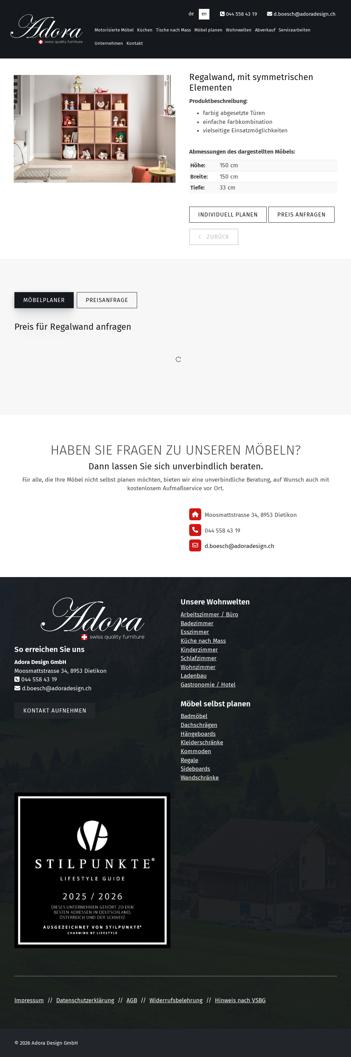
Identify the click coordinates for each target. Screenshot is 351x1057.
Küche (189, 640)
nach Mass (211, 640)
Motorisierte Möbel (114, 29)
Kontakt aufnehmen (54, 710)
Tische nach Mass (173, 29)
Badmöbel (194, 716)
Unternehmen (109, 43)
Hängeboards (198, 734)
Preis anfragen (301, 214)
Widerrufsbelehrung (176, 1000)
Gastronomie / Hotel (208, 684)
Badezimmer (197, 623)
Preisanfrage (107, 300)
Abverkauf (265, 29)
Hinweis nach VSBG (240, 1000)
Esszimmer (195, 632)
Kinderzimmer (199, 649)
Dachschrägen (199, 725)
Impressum (29, 1000)
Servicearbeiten (295, 29)
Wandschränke (200, 777)
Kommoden (196, 751)
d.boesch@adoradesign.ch (305, 14)
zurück (217, 236)
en (204, 14)
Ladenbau (194, 675)
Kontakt (134, 43)
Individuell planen (228, 214)
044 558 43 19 (241, 14)
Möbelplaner (44, 300)
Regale (189, 760)
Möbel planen (208, 29)
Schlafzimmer (199, 658)
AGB (131, 1000)
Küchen (145, 29)
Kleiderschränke (202, 742)
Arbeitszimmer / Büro (209, 614)
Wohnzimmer (198, 667)
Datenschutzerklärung (85, 1000)
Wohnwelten (239, 29)
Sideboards (195, 768)
